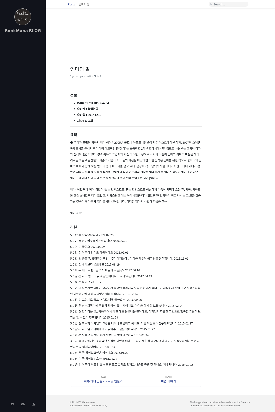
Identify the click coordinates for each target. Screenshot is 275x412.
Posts (71, 4)
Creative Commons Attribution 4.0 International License (220, 403)
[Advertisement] (23, 91)
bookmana (89, 402)
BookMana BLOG (23, 30)
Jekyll (85, 405)
